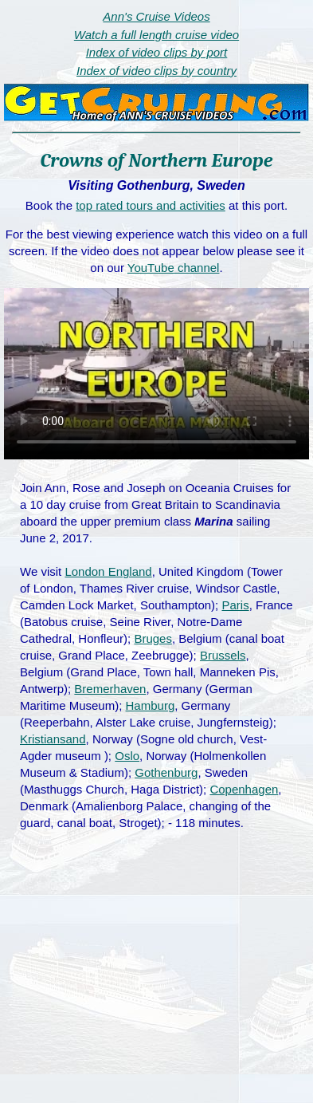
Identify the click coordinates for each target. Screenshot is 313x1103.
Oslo (127, 755)
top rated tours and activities (150, 205)
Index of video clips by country (156, 70)
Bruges (153, 638)
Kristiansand (53, 739)
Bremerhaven (110, 688)
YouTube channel (173, 267)
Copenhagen (243, 789)
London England (108, 571)
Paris (234, 605)
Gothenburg (166, 772)
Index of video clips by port (157, 52)
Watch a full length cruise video (156, 34)
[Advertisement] (156, 983)
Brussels (223, 655)
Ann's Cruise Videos (156, 16)
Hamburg (150, 705)
